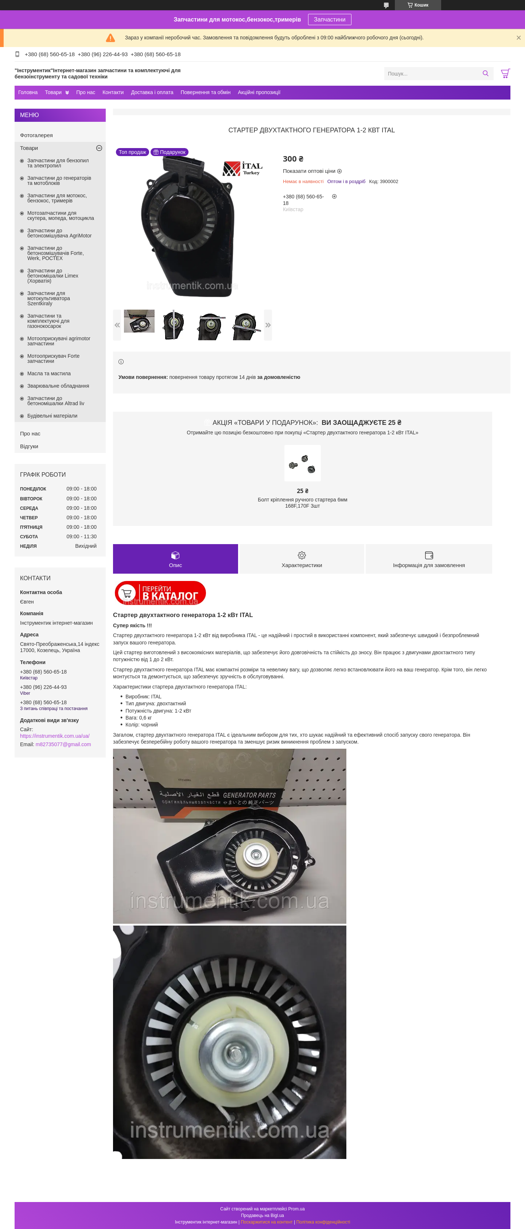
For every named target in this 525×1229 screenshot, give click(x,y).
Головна (28, 92)
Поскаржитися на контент (266, 1222)
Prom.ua (296, 1208)
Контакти (113, 92)
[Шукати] (485, 73)
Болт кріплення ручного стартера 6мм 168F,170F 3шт (302, 503)
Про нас (85, 92)
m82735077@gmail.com (63, 744)
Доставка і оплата (152, 92)
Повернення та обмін (205, 92)
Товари (53, 92)
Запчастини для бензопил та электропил (58, 163)
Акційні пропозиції (259, 92)
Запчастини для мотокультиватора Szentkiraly (48, 298)
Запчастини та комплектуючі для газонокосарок (48, 321)
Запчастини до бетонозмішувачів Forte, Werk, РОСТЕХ (55, 253)
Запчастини (330, 19)
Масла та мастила (49, 373)
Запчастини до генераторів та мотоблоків (59, 180)
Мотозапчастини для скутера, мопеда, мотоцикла (60, 215)
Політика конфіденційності (323, 1222)
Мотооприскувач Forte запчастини (53, 358)
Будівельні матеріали (52, 416)
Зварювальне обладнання (58, 386)
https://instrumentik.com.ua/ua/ (55, 736)
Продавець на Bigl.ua (262, 1215)
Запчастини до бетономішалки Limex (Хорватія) (52, 276)
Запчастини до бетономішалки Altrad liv (55, 400)
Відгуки (29, 446)
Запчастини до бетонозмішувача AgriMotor (59, 233)
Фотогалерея (36, 135)
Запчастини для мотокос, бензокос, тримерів (57, 198)
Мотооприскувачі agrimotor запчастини (58, 341)
